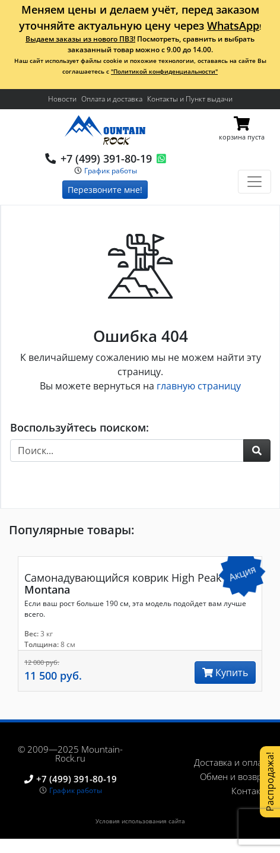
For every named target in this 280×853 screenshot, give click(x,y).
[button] (257, 450)
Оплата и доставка (111, 99)
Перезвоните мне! (105, 189)
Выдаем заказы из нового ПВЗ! (80, 39)
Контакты (251, 791)
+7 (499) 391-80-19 (106, 158)
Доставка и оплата (232, 762)
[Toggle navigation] (254, 182)
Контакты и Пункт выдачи (190, 99)
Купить (225, 672)
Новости (62, 99)
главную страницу (199, 385)
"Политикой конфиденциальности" (164, 71)
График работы (110, 171)
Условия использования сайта (140, 821)
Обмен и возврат (235, 776)
